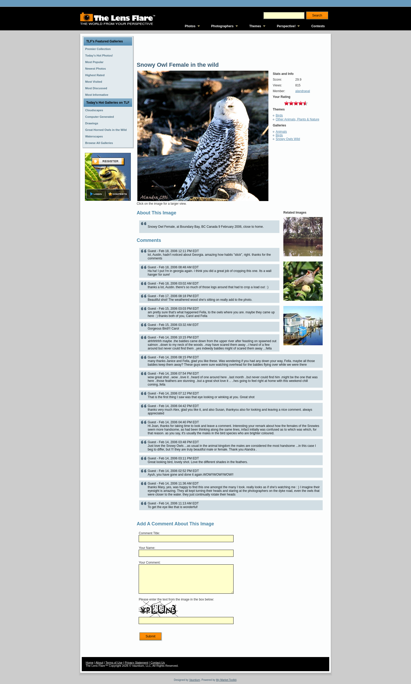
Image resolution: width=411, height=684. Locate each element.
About (99, 662)
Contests (318, 26)
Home (89, 662)
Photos (190, 26)
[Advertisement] (108, 284)
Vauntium (194, 680)
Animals (281, 132)
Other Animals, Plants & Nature (297, 119)
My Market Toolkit (226, 680)
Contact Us (157, 662)
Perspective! (286, 26)
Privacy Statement (136, 662)
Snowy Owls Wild (288, 139)
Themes (255, 26)
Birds (279, 115)
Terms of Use (113, 662)
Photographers (222, 26)
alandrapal (302, 91)
